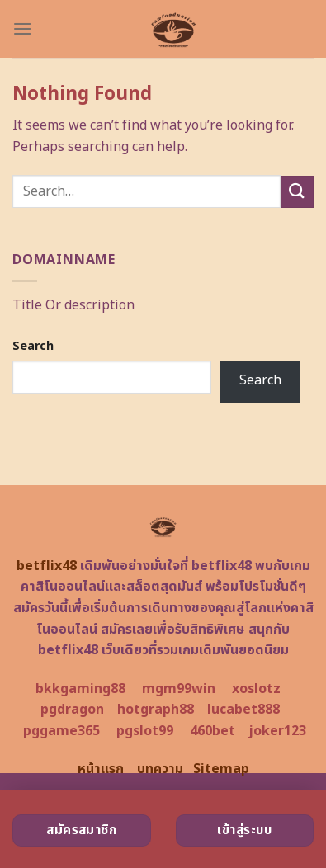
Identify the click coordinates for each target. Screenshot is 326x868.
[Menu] (22, 28)
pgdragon (72, 709)
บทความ (160, 769)
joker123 (277, 731)
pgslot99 (144, 731)
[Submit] (297, 192)
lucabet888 (243, 709)
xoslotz (256, 689)
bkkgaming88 (80, 689)
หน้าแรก (101, 769)
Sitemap (221, 769)
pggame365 (61, 731)
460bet (212, 731)
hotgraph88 (155, 709)
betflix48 (47, 566)
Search (33, 346)
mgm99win (178, 689)
